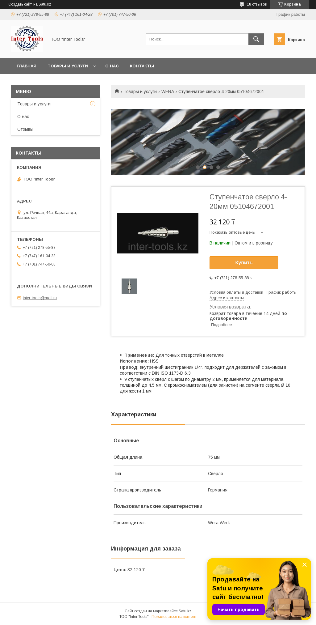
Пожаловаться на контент (174, 616)
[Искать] (256, 39)
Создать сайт (20, 4)
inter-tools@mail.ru (40, 297)
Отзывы (25, 129)
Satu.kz (185, 611)
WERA (167, 91)
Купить (244, 262)
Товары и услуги (68, 66)
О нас (112, 66)
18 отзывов (257, 4)
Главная (26, 66)
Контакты (142, 66)
